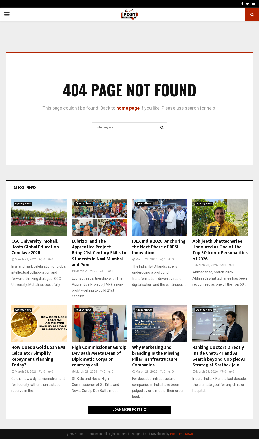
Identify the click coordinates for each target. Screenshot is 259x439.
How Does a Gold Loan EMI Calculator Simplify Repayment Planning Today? (38, 356)
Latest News (23, 187)
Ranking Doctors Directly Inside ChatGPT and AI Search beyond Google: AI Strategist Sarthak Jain (218, 356)
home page (128, 108)
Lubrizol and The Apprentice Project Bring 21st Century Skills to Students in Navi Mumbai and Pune (99, 253)
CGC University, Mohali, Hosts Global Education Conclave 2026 (35, 247)
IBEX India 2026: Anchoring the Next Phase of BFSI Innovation (159, 247)
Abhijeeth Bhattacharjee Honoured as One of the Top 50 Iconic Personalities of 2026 (220, 250)
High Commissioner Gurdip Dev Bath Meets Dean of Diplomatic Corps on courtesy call (99, 356)
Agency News (23, 203)
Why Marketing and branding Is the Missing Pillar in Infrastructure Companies (156, 356)
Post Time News (181, 434)
